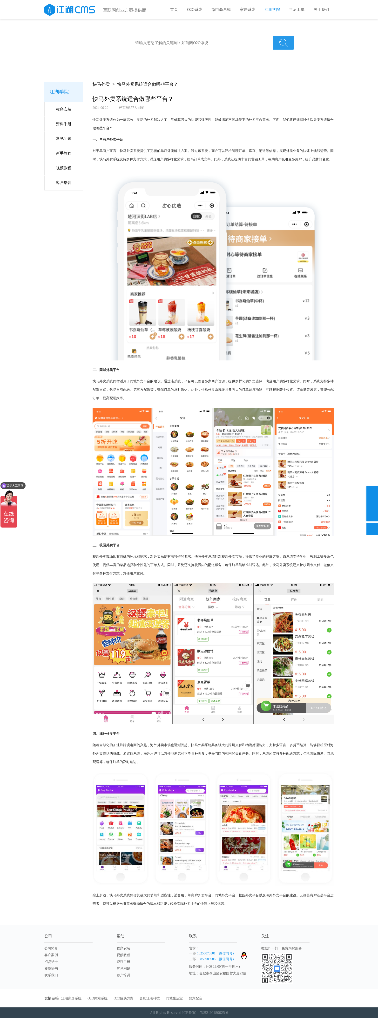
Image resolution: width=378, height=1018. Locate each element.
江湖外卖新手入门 (148, 54)
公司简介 (51, 948)
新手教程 (63, 153)
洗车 (236, 54)
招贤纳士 (51, 962)
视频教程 (63, 168)
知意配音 (195, 998)
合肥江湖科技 (150, 998)
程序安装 (63, 109)
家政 (209, 54)
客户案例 (51, 955)
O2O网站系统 (98, 998)
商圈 (223, 54)
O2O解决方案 (124, 998)
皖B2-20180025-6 (214, 1013)
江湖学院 (272, 9)
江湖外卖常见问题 (184, 54)
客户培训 (63, 183)
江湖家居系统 (71, 998)
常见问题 (63, 139)
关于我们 (321, 9)
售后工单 (296, 9)
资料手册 (63, 124)
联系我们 (51, 975)
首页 (174, 9)
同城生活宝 (174, 998)
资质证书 (51, 968)
